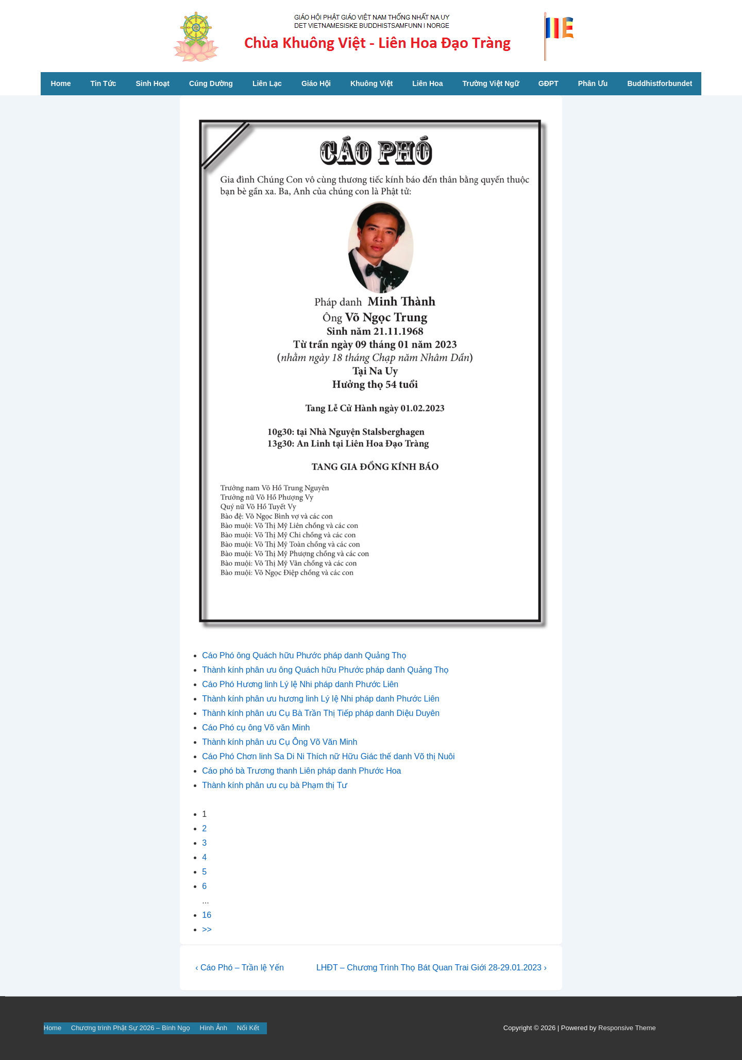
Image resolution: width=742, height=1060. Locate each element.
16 (206, 915)
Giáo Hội (316, 83)
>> (207, 929)
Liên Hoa (427, 83)
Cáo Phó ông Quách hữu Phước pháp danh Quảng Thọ (304, 655)
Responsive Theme (627, 1028)
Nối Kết (248, 1028)
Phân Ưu (593, 83)
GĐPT (548, 83)
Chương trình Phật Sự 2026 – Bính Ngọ (130, 1028)
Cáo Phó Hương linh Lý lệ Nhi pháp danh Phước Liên (300, 684)
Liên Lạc (267, 83)
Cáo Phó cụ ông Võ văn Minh (256, 727)
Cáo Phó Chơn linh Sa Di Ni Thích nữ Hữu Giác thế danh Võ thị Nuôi (328, 756)
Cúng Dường (211, 83)
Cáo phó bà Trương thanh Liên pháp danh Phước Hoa (301, 770)
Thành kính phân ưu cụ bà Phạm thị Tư (274, 785)
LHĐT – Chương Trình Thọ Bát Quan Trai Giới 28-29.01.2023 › (431, 967)
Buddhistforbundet (659, 83)
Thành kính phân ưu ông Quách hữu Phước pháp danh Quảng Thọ (325, 669)
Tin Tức (103, 83)
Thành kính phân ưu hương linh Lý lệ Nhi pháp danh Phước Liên (321, 698)
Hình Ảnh (214, 1028)
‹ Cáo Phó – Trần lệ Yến (239, 967)
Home (61, 83)
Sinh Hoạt (153, 83)
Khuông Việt (371, 83)
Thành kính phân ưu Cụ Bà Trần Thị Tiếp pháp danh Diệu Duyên (321, 713)
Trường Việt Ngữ (490, 83)
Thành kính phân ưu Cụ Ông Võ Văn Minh (279, 742)
